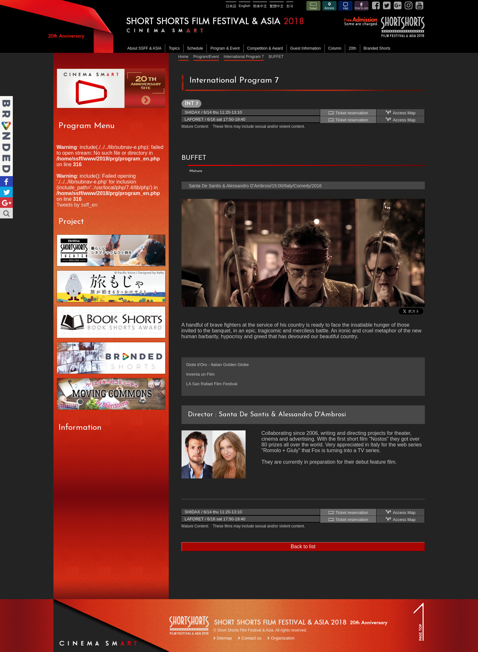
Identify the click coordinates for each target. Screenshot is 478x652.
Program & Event (224, 48)
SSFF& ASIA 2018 (402, 27)
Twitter (6, 192)
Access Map (400, 113)
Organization (283, 638)
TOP (418, 621)
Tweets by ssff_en (77, 205)
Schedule (195, 48)
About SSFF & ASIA (144, 48)
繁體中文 (277, 6)
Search (6, 213)
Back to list (303, 546)
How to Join (361, 6)
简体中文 (260, 6)
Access (329, 6)
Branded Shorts (377, 48)
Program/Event (206, 56)
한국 (289, 6)
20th (352, 48)
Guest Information (305, 48)
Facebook (6, 181)
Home (183, 56)
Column (334, 48)
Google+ (6, 202)
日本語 (231, 6)
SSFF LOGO (189, 626)
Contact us (251, 638)
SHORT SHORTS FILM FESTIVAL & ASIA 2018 (240, 26)
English (244, 6)
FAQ (345, 6)
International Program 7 (244, 56)
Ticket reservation (348, 113)
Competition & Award (265, 48)
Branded (6, 136)
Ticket (313, 6)
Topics (174, 48)
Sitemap (224, 638)
